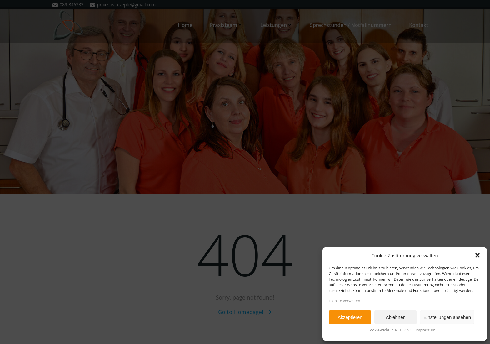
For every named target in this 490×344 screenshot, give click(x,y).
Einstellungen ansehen (447, 317)
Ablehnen (395, 317)
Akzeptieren (350, 317)
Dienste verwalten (344, 301)
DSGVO (406, 330)
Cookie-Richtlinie (382, 330)
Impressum (425, 330)
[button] (477, 255)
